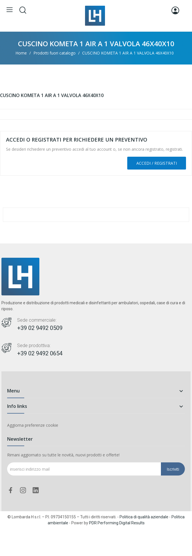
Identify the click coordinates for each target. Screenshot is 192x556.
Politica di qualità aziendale (144, 517)
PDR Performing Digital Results (117, 523)
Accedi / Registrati (156, 163)
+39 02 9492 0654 (39, 353)
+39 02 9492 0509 (39, 328)
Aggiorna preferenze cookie (32, 425)
